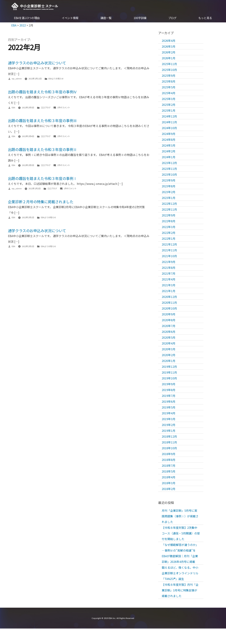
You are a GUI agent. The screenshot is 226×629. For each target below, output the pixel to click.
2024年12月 (169, 116)
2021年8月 (168, 268)
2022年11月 (169, 210)
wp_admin (17, 78)
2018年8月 (168, 460)
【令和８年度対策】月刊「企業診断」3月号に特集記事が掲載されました (180, 590)
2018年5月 (168, 472)
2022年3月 (168, 227)
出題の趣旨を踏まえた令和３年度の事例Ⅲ (42, 121)
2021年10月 (169, 256)
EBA (35, 6)
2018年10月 (169, 448)
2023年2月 (168, 192)
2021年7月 (168, 274)
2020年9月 (168, 314)
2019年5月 (168, 408)
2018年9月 (168, 454)
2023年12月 (169, 163)
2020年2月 (168, 355)
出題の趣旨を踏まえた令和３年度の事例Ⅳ (42, 92)
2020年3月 (168, 349)
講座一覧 (106, 18)
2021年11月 (169, 250)
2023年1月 (168, 198)
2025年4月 (168, 93)
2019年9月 (168, 384)
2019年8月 (168, 390)
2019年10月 (169, 378)
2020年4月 (168, 343)
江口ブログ (45, 107)
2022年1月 (168, 239)
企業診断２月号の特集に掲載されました (40, 202)
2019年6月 (168, 402)
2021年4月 (168, 279)
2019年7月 (168, 396)
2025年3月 (168, 99)
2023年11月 (169, 169)
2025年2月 (168, 105)
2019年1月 (168, 431)
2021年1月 (168, 291)
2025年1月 (168, 111)
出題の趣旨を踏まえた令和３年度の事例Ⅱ (42, 149)
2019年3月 (168, 419)
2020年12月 (169, 297)
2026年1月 (168, 58)
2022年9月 (168, 215)
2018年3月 (168, 483)
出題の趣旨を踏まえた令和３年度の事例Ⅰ (42, 178)
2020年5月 (168, 338)
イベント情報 (70, 18)
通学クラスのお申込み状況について (37, 63)
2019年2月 (168, 425)
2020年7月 (168, 326)
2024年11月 (169, 122)
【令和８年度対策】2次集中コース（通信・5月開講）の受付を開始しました (181, 533)
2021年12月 (169, 245)
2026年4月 (168, 41)
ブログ (172, 18)
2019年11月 (169, 373)
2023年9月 (168, 181)
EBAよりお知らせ (56, 78)
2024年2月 (168, 151)
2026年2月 (168, 52)
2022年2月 (168, 233)
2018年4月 (168, 477)
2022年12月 (169, 204)
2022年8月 (168, 221)
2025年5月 (168, 87)
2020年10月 (169, 309)
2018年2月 (168, 489)
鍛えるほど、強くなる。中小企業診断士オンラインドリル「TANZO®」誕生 (180, 573)
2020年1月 (168, 361)
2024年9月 (168, 134)
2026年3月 (168, 47)
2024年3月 (168, 146)
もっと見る (205, 18)
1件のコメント (63, 107)
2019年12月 (169, 367)
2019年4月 (168, 413)
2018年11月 (169, 442)
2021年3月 (168, 285)
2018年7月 (168, 466)
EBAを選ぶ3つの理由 (27, 18)
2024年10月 (169, 128)
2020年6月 (168, 332)
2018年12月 (169, 437)
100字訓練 (140, 18)
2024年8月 (168, 140)
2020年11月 (169, 303)
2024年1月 (168, 157)
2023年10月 (169, 175)
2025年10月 (169, 70)
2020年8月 (168, 320)
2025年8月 (168, 82)
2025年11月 (169, 64)
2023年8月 (168, 186)
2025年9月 (168, 76)
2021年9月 (168, 262)
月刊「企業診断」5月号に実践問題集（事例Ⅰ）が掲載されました (180, 516)
